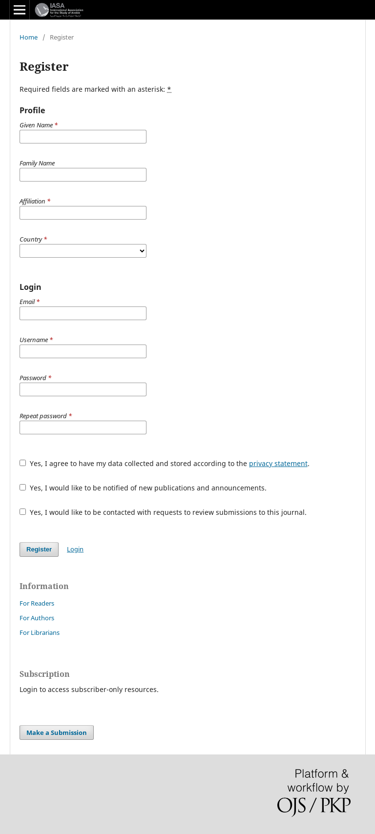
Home (29, 37)
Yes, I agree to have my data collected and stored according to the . (165, 463)
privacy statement (278, 463)
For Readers (37, 603)
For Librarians (40, 632)
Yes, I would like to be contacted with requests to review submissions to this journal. (163, 512)
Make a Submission (56, 732)
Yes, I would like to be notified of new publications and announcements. (143, 487)
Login (75, 549)
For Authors (37, 617)
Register (39, 549)
